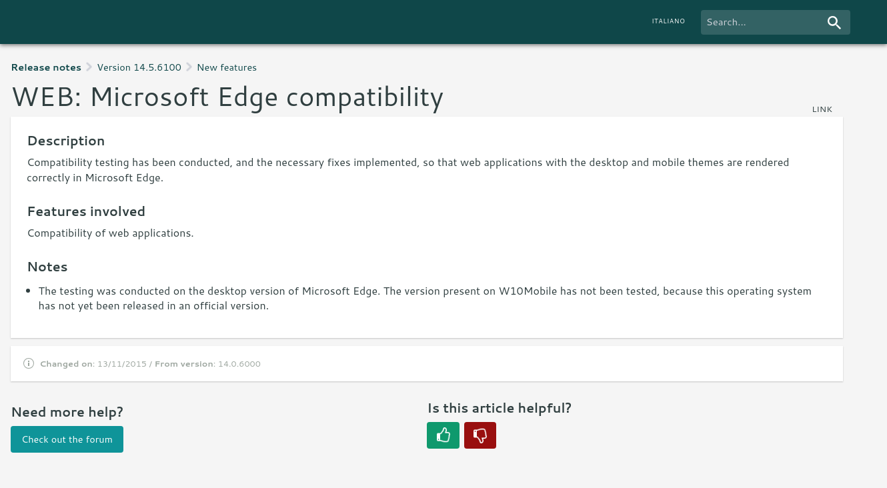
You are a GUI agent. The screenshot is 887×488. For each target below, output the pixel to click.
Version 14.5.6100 (139, 67)
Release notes (46, 67)
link (822, 109)
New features (227, 67)
